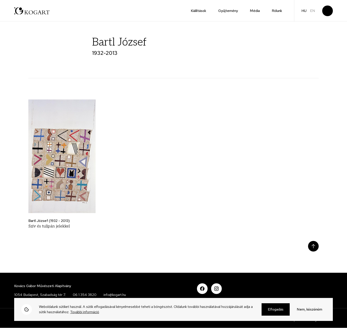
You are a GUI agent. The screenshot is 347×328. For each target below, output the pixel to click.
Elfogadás (275, 309)
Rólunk (277, 10)
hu (304, 10)
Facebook (202, 288)
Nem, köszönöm (309, 309)
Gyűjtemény (228, 10)
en (312, 10)
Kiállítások (198, 10)
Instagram (216, 288)
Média (255, 10)
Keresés (327, 11)
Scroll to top (313, 246)
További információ (84, 312)
